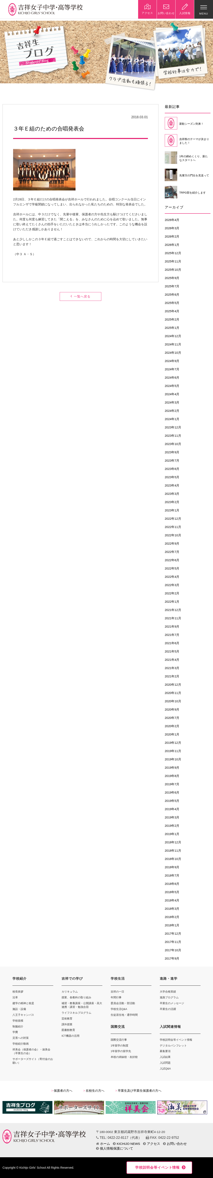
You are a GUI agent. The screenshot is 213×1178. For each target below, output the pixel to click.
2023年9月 (172, 452)
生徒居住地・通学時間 (124, 1014)
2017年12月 (173, 933)
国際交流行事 (119, 1039)
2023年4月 (172, 485)
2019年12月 (173, 742)
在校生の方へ (94, 1090)
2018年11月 (173, 850)
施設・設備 (19, 1009)
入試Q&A (165, 1068)
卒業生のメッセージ (172, 1003)
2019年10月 (173, 759)
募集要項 (165, 1051)
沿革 (15, 997)
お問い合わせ (175, 1143)
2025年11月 (173, 261)
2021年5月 (172, 651)
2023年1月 (172, 510)
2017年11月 (173, 942)
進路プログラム (169, 997)
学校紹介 (19, 978)
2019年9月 (172, 767)
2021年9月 (172, 626)
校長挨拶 (17, 991)
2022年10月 (173, 535)
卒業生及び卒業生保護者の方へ (138, 1090)
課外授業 (67, 1024)
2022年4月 (172, 576)
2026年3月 (172, 228)
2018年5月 (172, 892)
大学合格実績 (168, 991)
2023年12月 (173, 427)
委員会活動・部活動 (123, 1003)
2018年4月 (172, 900)
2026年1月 (172, 244)
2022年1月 (172, 601)
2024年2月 (172, 410)
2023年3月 (172, 493)
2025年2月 (172, 319)
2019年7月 (172, 784)
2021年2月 (172, 676)
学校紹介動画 (20, 1043)
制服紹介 (17, 1026)
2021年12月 (173, 610)
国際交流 (118, 1026)
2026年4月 (172, 220)
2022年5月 (172, 568)
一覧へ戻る (80, 296)
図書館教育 (68, 1030)
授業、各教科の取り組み (76, 997)
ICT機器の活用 (70, 1035)
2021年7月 (172, 635)
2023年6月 (172, 469)
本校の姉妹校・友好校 (124, 1056)
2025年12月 (173, 253)
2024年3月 (172, 402)
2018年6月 (172, 883)
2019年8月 (172, 776)
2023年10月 (173, 444)
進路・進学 (168, 978)
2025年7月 (172, 286)
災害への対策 (20, 1037)
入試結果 (165, 1056)
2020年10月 (173, 701)
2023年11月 (173, 435)
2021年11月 (173, 618)
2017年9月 (172, 958)
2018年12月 (173, 842)
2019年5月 (172, 800)
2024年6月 (172, 377)
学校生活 (118, 978)
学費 (15, 1032)
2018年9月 (172, 867)
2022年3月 (172, 585)
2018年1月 (172, 925)
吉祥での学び (72, 978)
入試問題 (165, 1062)
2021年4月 (172, 659)
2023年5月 (172, 477)
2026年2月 (172, 236)
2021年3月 (172, 668)
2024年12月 (173, 336)
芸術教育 (67, 1018)
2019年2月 (172, 825)
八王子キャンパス (23, 1014)
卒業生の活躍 (168, 1009)
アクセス (151, 1143)
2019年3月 (172, 817)
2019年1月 (172, 834)
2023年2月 (172, 502)
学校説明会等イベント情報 (176, 1039)
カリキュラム (70, 991)
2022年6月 (172, 560)
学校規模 (17, 1020)
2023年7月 (172, 460)
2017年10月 (173, 950)
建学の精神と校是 (23, 1003)
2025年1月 (172, 327)
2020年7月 (172, 717)
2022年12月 (173, 518)
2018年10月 (173, 859)
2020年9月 (172, 709)
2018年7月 (172, 875)
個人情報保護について (114, 1148)
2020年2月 (172, 726)
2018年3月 (172, 908)
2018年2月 (172, 917)
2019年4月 (172, 809)
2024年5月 (172, 386)
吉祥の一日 (117, 991)
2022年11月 (173, 527)
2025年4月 (172, 311)
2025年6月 (172, 294)
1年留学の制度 (119, 1045)
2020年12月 (173, 684)
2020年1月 (172, 734)
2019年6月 (172, 792)
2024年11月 (173, 344)
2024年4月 (172, 394)
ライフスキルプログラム (76, 1012)
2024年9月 (172, 361)
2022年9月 (172, 543)
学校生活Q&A (119, 1009)
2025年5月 (172, 303)
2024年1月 (172, 419)
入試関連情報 (170, 1026)
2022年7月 (172, 552)
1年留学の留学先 (121, 1051)
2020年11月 (173, 693)
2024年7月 (172, 369)
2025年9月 (172, 278)
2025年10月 (173, 269)
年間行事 (116, 997)
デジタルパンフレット (173, 1045)
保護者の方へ (62, 1090)
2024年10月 (173, 352)
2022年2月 (172, 593)
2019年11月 (173, 751)
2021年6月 (172, 643)
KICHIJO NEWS (126, 1143)
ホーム (103, 1143)
